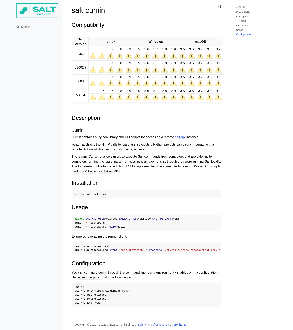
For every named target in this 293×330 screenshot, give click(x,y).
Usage (239, 30)
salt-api (180, 137)
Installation (242, 25)
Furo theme (179, 324)
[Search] (37, 26)
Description (242, 16)
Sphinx (142, 324)
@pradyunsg (161, 324)
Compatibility (243, 12)
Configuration (244, 34)
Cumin (243, 21)
